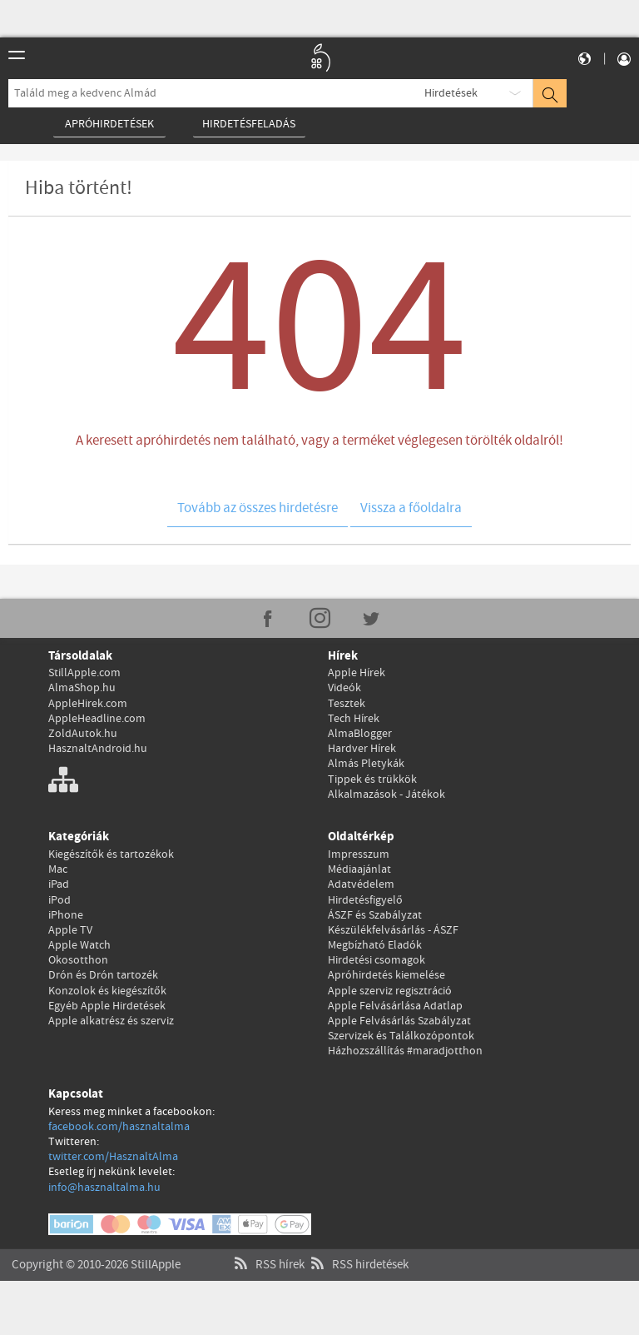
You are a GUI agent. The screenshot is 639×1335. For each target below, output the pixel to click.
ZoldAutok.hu (82, 733)
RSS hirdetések (358, 1248)
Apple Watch (79, 945)
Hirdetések (451, 93)
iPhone (65, 915)
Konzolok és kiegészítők (107, 991)
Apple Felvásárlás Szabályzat (399, 1021)
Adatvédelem (361, 884)
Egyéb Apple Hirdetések (107, 1006)
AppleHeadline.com (97, 718)
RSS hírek (267, 1248)
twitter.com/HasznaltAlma (113, 1156)
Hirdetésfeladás (248, 124)
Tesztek (346, 703)
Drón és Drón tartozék (103, 975)
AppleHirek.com (87, 703)
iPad (58, 884)
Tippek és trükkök (372, 779)
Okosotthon (78, 960)
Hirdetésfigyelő (365, 900)
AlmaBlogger (360, 733)
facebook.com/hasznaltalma (119, 1126)
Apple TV (70, 930)
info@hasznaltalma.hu (104, 1187)
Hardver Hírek (362, 748)
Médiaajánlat (359, 869)
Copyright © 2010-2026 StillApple (96, 1248)
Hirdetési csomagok (376, 960)
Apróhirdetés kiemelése (386, 975)
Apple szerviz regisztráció (390, 991)
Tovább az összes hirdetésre (257, 508)
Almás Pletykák (366, 763)
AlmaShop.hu (82, 687)
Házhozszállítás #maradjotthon (405, 1051)
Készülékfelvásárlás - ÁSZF (393, 930)
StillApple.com (84, 672)
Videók (344, 687)
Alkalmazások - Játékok (386, 794)
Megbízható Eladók (375, 945)
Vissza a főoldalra (411, 508)
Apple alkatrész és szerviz (111, 1021)
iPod (59, 900)
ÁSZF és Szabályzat (375, 915)
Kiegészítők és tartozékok (111, 854)
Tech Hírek (353, 718)
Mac (57, 869)
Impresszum (358, 854)
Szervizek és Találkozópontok (401, 1036)
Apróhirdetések (109, 124)
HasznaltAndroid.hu (97, 748)
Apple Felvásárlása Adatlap (395, 1006)
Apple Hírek (356, 672)
